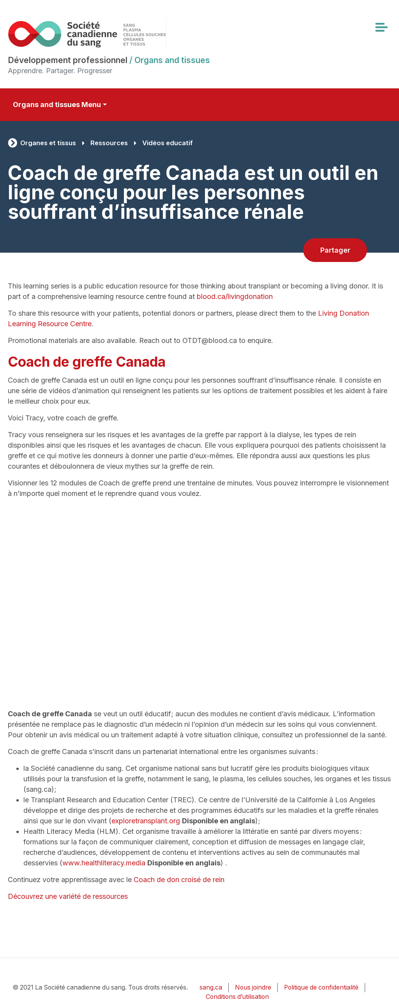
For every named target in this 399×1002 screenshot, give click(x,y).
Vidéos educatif (167, 143)
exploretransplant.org (145, 821)
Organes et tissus (48, 143)
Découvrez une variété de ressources (68, 896)
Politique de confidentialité (321, 987)
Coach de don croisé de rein (179, 879)
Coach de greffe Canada (87, 361)
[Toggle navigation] (381, 27)
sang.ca (211, 987)
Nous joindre (253, 987)
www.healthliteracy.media (103, 863)
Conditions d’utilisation (237, 996)
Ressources (109, 143)
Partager (335, 250)
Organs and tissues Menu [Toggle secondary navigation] (57, 104)
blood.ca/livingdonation (235, 296)
